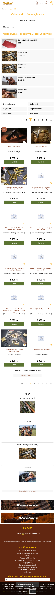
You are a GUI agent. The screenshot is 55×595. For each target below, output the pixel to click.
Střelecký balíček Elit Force (41, 349)
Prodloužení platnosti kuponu (27, 553)
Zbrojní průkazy (27, 563)
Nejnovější (7, 113)
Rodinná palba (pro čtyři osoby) (27, 445)
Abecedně (34, 113)
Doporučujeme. (9, 104)
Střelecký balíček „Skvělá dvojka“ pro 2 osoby (14, 228)
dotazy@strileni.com (33, 533)
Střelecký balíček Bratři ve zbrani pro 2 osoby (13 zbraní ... (14, 310)
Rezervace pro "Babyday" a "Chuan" (27, 560)
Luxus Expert (22, 52)
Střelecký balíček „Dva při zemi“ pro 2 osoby (41, 269)
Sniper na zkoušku (41, 147)
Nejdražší (7, 109)
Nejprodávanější (36, 109)
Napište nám (27, 572)
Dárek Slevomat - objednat (27, 567)
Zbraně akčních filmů (27, 398)
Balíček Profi (22, 89)
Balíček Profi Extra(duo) (26, 77)
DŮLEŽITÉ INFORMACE (27, 551)
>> (51, 120)
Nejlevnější (34, 104)
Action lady (27, 468)
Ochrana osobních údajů (27, 565)
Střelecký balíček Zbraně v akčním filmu (14, 350)
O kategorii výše (8, 27)
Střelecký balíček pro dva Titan (41, 309)
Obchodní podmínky (27, 570)
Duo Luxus (22, 65)
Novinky (27, 555)
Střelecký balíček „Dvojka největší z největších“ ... (14, 188)
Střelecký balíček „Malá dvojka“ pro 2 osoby (41, 228)
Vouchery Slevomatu (27, 558)
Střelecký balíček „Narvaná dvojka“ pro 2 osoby (41, 188)
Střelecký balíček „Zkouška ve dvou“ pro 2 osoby (14, 269)
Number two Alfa (14, 147)
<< (22, 120)
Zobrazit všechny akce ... (27, 491)
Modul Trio (27, 421)
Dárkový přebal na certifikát (27, 40)
